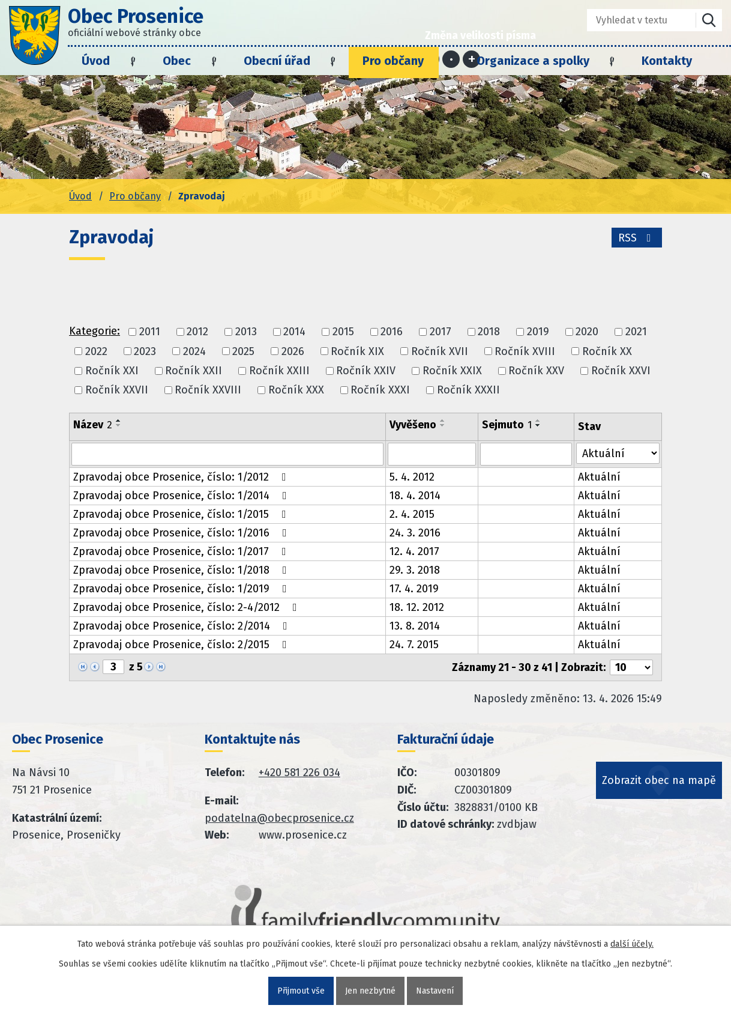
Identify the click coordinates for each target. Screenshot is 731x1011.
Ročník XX (607, 351)
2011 (149, 332)
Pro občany (393, 60)
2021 (636, 332)
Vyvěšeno (413, 424)
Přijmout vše (301, 991)
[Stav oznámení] (618, 453)
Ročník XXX (296, 389)
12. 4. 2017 (414, 551)
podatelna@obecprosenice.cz (279, 818)
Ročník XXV (536, 370)
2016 (392, 332)
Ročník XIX (357, 351)
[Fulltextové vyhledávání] (633, 20)
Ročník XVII (439, 351)
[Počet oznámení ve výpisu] (631, 667)
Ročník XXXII (468, 389)
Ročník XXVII (116, 389)
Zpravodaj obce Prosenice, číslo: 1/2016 (182, 532)
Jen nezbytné (370, 991)
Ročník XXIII (279, 370)
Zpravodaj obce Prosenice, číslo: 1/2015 (182, 514)
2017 (440, 332)
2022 (96, 351)
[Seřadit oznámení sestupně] (118, 425)
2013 (246, 332)
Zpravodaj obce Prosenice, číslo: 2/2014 (182, 626)
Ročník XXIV (366, 370)
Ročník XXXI (380, 389)
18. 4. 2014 (415, 495)
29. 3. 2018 (415, 570)
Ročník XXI (112, 370)
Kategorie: (94, 331)
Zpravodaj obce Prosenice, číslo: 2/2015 (182, 644)
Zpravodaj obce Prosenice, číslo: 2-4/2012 (187, 607)
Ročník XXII (193, 370)
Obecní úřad (277, 60)
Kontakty (667, 60)
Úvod (96, 60)
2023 (145, 351)
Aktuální (599, 477)
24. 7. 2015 (414, 644)
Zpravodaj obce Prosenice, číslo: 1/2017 (182, 551)
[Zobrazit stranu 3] (113, 667)
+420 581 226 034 (299, 772)
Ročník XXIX (452, 370)
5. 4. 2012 (412, 477)
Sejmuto (507, 424)
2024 (194, 351)
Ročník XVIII (525, 351)
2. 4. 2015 (412, 514)
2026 (292, 351)
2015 (343, 332)
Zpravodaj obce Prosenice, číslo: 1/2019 (182, 588)
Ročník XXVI (621, 370)
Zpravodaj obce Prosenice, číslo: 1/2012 (182, 477)
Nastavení (435, 991)
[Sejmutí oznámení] (526, 454)
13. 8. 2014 (415, 626)
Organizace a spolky (533, 60)
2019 (538, 332)
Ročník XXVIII (208, 389)
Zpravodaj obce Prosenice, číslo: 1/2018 (182, 570)
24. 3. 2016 (415, 532)
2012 (197, 332)
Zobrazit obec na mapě (659, 780)
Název (92, 424)
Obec (177, 60)
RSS (637, 237)
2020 (587, 332)
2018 (489, 332)
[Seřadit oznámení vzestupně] (118, 420)
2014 (294, 332)
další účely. (632, 944)
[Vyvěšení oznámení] (432, 454)
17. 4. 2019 (414, 588)
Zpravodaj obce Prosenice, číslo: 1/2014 (182, 495)
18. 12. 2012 (417, 607)
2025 (243, 351)
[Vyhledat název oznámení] (227, 454)
